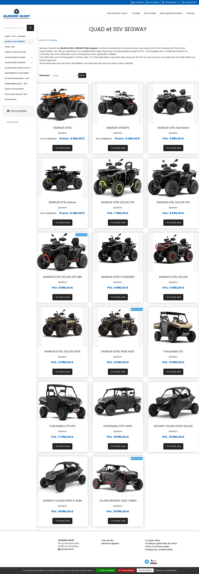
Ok (30, 27)
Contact (190, 13)
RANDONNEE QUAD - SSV (16, 83)
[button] (189, 2)
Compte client (152, 540)
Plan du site (107, 540)
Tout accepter (106, 570)
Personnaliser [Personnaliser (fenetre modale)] (145, 570)
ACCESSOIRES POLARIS (15, 57)
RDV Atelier (150, 13)
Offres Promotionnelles (157, 546)
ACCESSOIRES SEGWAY (15, 62)
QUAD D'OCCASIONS (14, 89)
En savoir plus (62, 147)
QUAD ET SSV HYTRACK (15, 52)
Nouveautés (10, 99)
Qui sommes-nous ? (117, 13)
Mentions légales (110, 543)
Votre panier (17, 111)
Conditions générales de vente (161, 543)
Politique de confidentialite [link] (166, 570)
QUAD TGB (9, 47)
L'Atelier (136, 13)
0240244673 (67, 549)
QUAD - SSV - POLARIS (15, 36)
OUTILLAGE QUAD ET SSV (16, 94)
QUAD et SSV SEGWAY (15, 41)
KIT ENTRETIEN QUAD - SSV (17, 78)
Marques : (44, 75)
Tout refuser (126, 570)
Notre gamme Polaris (171, 13)
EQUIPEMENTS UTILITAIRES (17, 73)
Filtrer (82, 75)
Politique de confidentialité (159, 549)
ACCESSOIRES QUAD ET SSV (17, 68)
